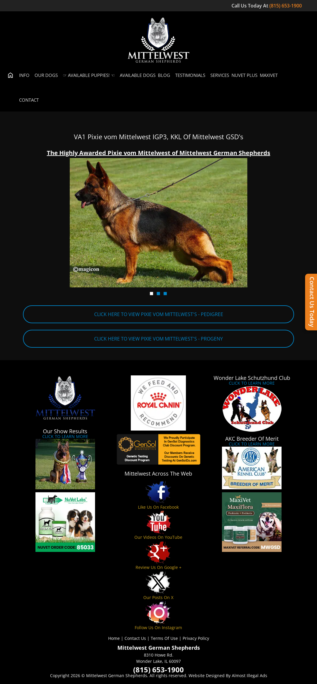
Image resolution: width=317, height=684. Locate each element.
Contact (27, 100)
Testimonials (189, 75)
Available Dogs (136, 75)
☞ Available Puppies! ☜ (87, 75)
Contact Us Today (312, 302)
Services (218, 75)
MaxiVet (269, 75)
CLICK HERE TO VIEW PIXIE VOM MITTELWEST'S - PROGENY (158, 338)
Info (22, 75)
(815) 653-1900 (286, 5)
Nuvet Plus (244, 75)
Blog (164, 75)
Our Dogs (45, 75)
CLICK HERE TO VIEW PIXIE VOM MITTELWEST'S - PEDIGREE (158, 314)
